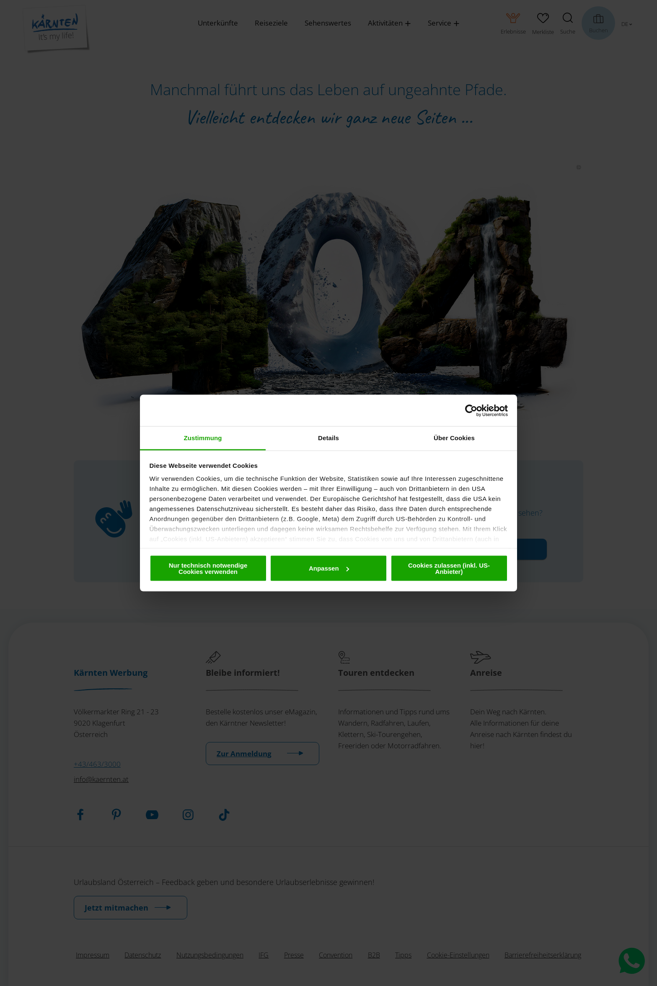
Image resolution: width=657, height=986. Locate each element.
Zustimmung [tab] (203, 437)
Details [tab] (328, 437)
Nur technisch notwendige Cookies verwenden (208, 568)
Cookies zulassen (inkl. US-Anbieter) (449, 568)
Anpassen (329, 568)
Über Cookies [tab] (454, 437)
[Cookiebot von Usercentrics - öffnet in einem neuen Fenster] (471, 410)
